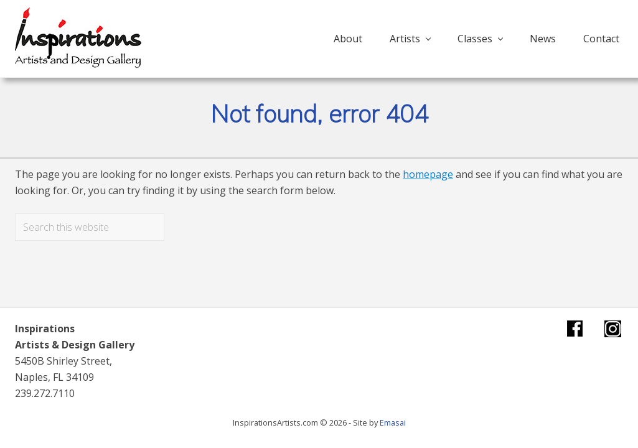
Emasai (393, 422)
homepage (428, 174)
